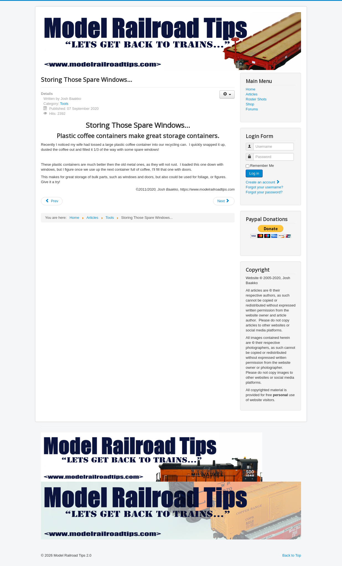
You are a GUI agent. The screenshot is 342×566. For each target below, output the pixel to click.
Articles (252, 94)
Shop (250, 104)
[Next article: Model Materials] (224, 201)
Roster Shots (256, 99)
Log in (254, 173)
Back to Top (291, 555)
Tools (64, 104)
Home (250, 89)
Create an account (263, 182)
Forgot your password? (264, 192)
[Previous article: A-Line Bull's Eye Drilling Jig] (52, 201)
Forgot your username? (264, 187)
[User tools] (227, 94)
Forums (252, 109)
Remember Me (262, 165)
